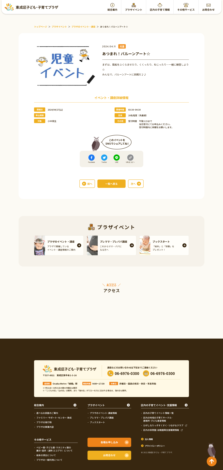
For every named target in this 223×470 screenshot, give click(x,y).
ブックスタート (97, 422)
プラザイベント (133, 9)
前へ (89, 184)
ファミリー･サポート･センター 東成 (54, 417)
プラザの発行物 (44, 422)
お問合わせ (208, 9)
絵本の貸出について (46, 455)
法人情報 (149, 439)
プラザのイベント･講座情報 (103, 412)
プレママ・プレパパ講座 (102, 417)
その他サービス (186, 9)
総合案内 (112, 9)
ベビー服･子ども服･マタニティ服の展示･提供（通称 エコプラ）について (54, 449)
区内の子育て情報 (160, 9)
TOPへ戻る (210, 449)
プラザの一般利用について (49, 459)
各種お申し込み (109, 442)
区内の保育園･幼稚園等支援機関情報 (161, 430)
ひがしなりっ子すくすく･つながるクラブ (163, 425)
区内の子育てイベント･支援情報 (159, 405)
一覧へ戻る (111, 184)
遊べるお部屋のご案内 (47, 412)
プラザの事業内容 (45, 426)
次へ (133, 184)
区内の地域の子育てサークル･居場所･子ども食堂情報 (158, 419)
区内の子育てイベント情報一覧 (158, 412)
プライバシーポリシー (155, 445)
